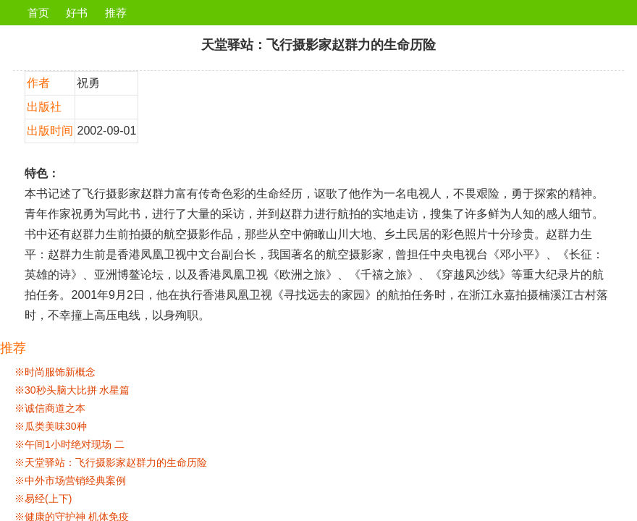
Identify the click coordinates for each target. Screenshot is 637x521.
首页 (38, 13)
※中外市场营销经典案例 (70, 480)
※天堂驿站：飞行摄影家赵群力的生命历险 (110, 462)
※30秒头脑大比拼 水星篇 (72, 390)
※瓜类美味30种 (50, 426)
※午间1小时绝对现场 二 (69, 444)
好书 (77, 13)
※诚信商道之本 (49, 408)
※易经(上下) (43, 498)
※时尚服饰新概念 (55, 372)
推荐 (116, 13)
